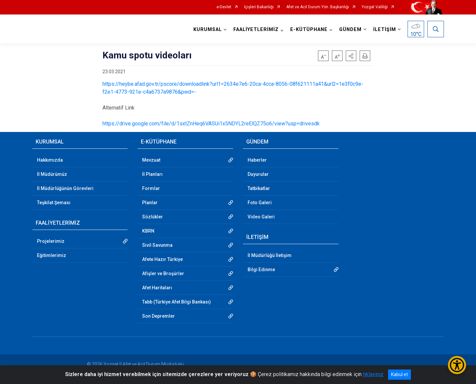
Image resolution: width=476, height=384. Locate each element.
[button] (351, 55)
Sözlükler (152, 216)
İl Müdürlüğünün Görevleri (65, 188)
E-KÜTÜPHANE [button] (309, 29)
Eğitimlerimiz (51, 255)
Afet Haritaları (157, 287)
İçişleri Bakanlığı (259, 7)
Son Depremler (158, 316)
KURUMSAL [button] (207, 29)
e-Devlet (224, 7)
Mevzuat (151, 160)
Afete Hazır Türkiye (162, 259)
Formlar (151, 188)
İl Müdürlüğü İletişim (270, 255)
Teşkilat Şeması (53, 202)
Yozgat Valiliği (375, 7)
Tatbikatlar (259, 188)
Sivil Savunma (157, 245)
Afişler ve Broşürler (163, 273)
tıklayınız (373, 374)
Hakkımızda (50, 160)
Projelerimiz (50, 241)
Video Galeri (261, 216)
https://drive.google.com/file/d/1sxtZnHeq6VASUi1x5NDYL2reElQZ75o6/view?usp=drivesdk (211, 123)
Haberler (257, 160)
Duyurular (258, 174)
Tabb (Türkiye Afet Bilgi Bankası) (176, 301)
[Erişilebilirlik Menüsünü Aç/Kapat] (457, 365)
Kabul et (399, 374)
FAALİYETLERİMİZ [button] (256, 29)
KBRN (148, 231)
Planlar (150, 202)
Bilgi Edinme (261, 269)
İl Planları (152, 174)
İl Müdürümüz (52, 174)
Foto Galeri (260, 202)
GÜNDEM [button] (350, 29)
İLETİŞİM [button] (384, 29)
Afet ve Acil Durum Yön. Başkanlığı (317, 7)
